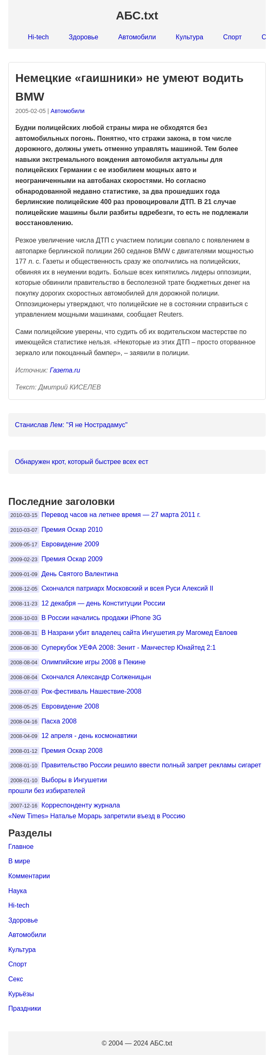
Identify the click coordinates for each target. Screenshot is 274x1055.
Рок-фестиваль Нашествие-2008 (91, 691)
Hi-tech (38, 37)
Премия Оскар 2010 (72, 529)
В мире (19, 861)
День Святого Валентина (79, 573)
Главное (21, 846)
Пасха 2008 (59, 721)
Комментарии (29, 876)
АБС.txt (137, 15)
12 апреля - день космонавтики (89, 735)
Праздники (24, 1008)
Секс (15, 979)
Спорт (232, 37)
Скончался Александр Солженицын (96, 676)
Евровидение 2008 (70, 706)
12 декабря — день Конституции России (103, 603)
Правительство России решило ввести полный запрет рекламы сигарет (151, 765)
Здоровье (83, 37)
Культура (190, 37)
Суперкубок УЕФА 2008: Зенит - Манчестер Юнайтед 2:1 (128, 647)
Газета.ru (65, 370)
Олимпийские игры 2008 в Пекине (93, 662)
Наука (17, 890)
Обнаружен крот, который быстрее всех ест (81, 461)
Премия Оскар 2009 (72, 558)
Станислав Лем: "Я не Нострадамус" (71, 424)
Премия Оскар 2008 (72, 750)
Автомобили (137, 37)
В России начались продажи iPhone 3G (101, 617)
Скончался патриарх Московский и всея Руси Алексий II (127, 588)
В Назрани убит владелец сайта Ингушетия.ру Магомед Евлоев (139, 632)
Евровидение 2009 (70, 544)
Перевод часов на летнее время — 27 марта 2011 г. (121, 514)
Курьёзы (21, 993)
